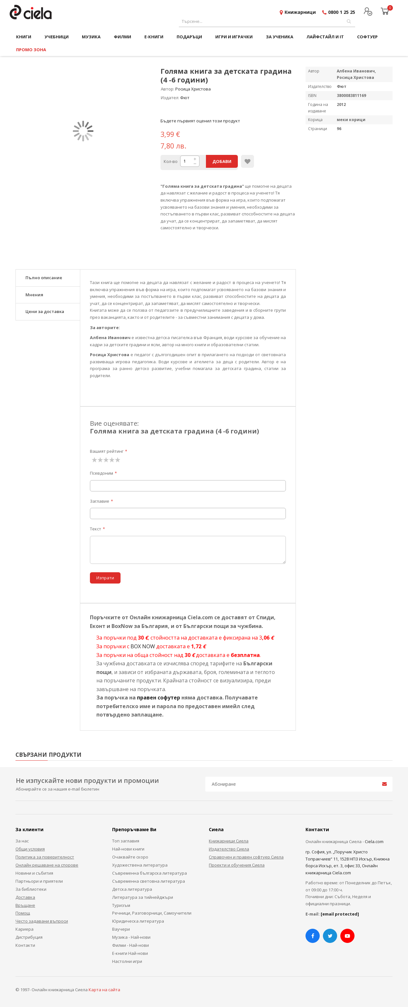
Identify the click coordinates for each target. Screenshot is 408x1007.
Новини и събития (34, 873)
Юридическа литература (138, 921)
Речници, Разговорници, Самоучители (151, 913)
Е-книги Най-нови (130, 953)
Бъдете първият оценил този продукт (200, 121)
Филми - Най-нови (130, 945)
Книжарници (300, 12)
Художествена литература (140, 865)
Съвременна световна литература (148, 881)
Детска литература (132, 889)
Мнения (34, 295)
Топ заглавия (125, 841)
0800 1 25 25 (341, 12)
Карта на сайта (104, 990)
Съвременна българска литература (149, 873)
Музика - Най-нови (131, 937)
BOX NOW (143, 646)
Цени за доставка (44, 311)
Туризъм (121, 905)
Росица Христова (193, 89)
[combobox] (267, 21)
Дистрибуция (29, 937)
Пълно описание (43, 277)
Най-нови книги (128, 849)
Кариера (24, 929)
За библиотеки (30, 889)
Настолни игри (127, 961)
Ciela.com (374, 841)
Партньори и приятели (39, 881)
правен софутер (158, 697)
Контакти (25, 945)
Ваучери (121, 929)
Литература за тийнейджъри (142, 897)
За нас (22, 841)
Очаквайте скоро (130, 857)
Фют (184, 97)
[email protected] (340, 914)
